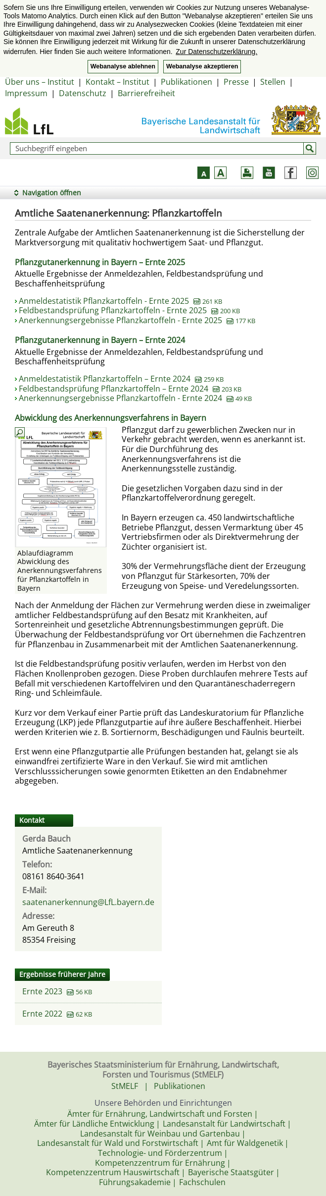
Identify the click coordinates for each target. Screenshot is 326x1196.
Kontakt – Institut (117, 81)
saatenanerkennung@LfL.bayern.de (88, 902)
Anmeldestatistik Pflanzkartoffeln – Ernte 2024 (121, 378)
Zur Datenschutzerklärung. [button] (216, 52)
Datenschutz (82, 93)
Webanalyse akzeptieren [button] (202, 66)
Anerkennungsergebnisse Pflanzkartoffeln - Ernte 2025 (137, 320)
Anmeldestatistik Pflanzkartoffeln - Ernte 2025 (120, 300)
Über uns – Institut (39, 81)
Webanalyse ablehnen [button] (123, 66)
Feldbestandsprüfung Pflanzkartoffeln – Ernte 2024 (130, 388)
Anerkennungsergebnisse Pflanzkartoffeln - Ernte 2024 (135, 398)
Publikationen (186, 81)
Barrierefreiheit (146, 93)
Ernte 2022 (42, 1013)
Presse (236, 81)
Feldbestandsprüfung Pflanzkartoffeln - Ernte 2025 (129, 310)
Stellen (272, 81)
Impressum (26, 93)
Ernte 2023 (42, 991)
